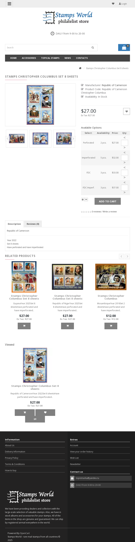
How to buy (10, 470)
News (68, 58)
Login (123, 3)
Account (74, 445)
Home (13, 58)
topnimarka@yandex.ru (87, 478)
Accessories (29, 58)
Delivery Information (15, 451)
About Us (9, 445)
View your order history (81, 451)
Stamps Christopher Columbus (111, 297)
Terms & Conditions (15, 464)
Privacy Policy (11, 457)
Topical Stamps (50, 58)
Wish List (74, 457)
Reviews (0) (33, 223)
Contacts (82, 58)
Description (14, 223)
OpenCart (25, 533)
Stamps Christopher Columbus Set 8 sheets (24, 297)
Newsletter (75, 464)
